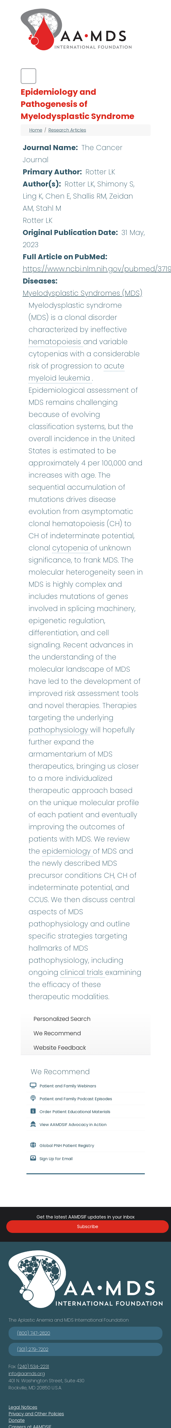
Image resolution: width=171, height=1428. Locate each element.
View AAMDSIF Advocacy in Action (68, 1124)
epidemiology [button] (67, 851)
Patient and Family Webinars (62, 1085)
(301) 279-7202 (32, 1349)
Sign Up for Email (51, 1158)
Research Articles (67, 130)
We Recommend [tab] (57, 1033)
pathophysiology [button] (59, 730)
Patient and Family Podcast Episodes (70, 1098)
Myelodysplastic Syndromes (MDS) (82, 293)
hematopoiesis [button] (55, 342)
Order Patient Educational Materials (70, 1111)
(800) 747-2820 (33, 1333)
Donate (17, 1420)
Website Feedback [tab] (59, 1048)
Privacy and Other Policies (36, 1414)
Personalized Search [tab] (62, 1019)
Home (35, 130)
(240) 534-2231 (33, 1366)
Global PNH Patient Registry (61, 1145)
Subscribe (87, 1227)
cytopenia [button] (71, 548)
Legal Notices (23, 1407)
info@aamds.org (27, 1373)
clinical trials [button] (82, 972)
